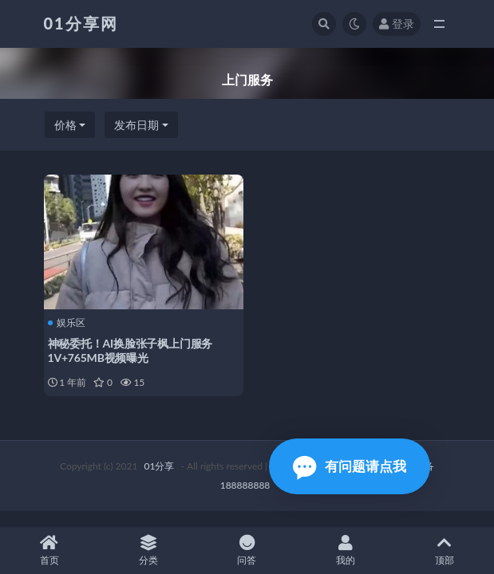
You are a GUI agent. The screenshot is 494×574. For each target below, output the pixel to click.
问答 (247, 550)
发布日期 (136, 125)
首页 (49, 550)
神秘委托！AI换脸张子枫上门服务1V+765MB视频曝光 (130, 350)
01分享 (159, 466)
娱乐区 (66, 322)
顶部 (444, 550)
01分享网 (81, 23)
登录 (396, 23)
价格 (65, 125)
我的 (345, 550)
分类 (148, 550)
